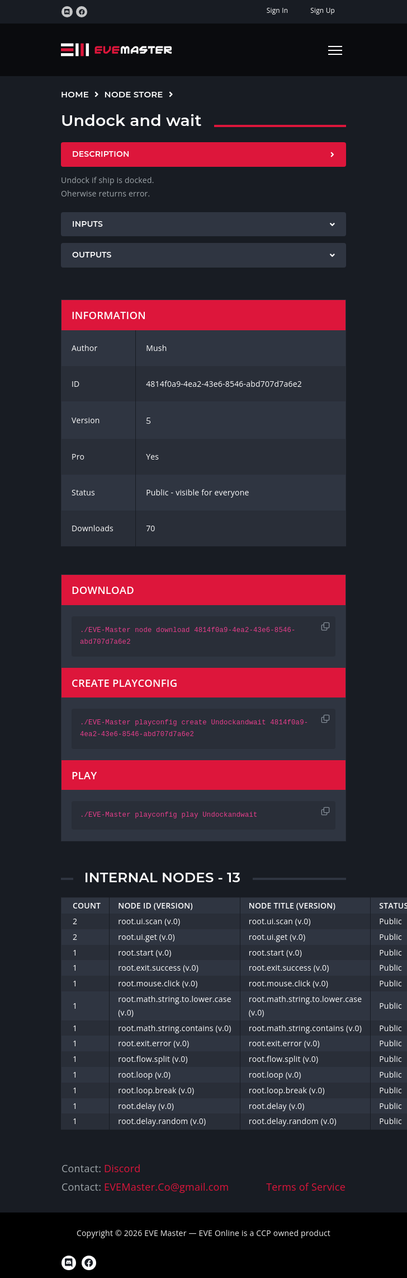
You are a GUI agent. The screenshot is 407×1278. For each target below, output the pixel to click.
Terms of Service (306, 1186)
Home (75, 94)
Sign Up (322, 10)
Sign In (277, 10)
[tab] (203, 154)
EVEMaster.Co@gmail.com (166, 1186)
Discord (122, 1168)
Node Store (134, 94)
